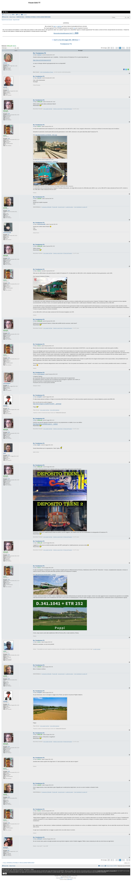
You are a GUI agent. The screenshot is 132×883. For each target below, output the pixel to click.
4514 (8, 64)
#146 (34, 734)
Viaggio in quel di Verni (58, 108)
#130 (34, 198)
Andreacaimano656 (7, 232)
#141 (34, 542)
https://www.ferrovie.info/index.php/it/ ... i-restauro (45, 574)
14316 (8, 455)
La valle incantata (96, 649)
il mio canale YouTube (47, 108)
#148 (34, 785)
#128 (34, 101)
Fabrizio (14, 45)
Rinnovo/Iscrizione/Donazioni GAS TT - (66, 33)
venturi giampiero (6, 383)
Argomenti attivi (16, 19)
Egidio (4, 453)
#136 (34, 374)
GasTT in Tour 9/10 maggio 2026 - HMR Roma (66, 39)
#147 (34, 759)
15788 (8, 113)
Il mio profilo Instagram (54, 410)
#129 (34, 126)
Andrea (4, 651)
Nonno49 (5, 87)
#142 (34, 567)
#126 (34, 54)
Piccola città (54, 207)
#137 (34, 396)
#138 (34, 420)
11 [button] (127, 48)
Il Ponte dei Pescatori (67, 108)
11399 (8, 138)
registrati (59, 26)
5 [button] (118, 48)
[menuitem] (14, 15)
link (74, 28)
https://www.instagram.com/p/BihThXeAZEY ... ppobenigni (47, 403)
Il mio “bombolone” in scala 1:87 (80, 207)
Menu (6, 12)
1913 (8, 234)
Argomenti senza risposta (7, 19)
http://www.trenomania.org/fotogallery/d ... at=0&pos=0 (46, 161)
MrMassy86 (9, 45)
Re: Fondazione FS (39, 53)
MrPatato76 (5, 847)
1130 (8, 408)
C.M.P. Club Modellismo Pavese (46, 72)
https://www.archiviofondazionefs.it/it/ (42, 60)
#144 (34, 666)
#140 (34, 466)
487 (8, 90)
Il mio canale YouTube (44, 410)
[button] (108, 48)
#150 (34, 838)
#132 (34, 246)
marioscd (39, 54)
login (54, 26)
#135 (34, 345)
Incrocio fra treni (61, 207)
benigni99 (5, 405)
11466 (8, 210)
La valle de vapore (69, 207)
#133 (34, 270)
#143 (34, 642)
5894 (8, 850)
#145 (34, 692)
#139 (34, 444)
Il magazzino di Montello (46, 207)
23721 (8, 654)
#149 (34, 810)
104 (8, 385)
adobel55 (5, 207)
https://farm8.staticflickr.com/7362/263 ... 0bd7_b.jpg (46, 134)
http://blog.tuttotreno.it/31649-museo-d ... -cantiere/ (45, 424)
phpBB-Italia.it (69, 879)
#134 (34, 321)
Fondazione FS (66, 44)
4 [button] (116, 48)
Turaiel (69, 876)
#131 (34, 224)
